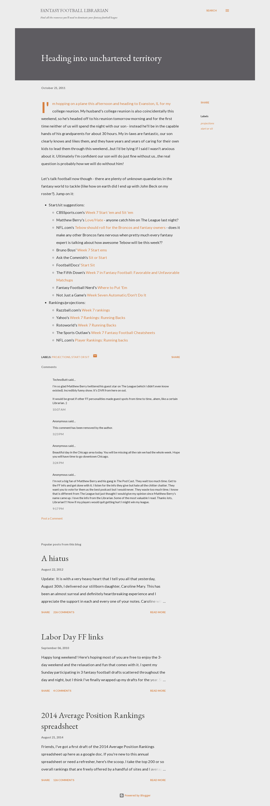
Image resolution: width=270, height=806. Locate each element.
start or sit (207, 128)
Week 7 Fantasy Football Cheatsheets (123, 332)
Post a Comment (52, 518)
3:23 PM (58, 434)
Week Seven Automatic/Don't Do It (116, 295)
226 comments (63, 612)
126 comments (63, 780)
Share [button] (205, 102)
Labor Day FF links (72, 636)
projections (207, 123)
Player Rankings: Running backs (101, 340)
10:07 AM (59, 409)
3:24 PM (58, 462)
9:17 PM (58, 508)
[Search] (211, 10)
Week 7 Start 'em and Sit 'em (109, 212)
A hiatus (54, 558)
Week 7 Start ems (92, 250)
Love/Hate (94, 220)
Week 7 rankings (96, 310)
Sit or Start (98, 257)
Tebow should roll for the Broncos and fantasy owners (120, 227)
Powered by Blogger (135, 795)
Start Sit (88, 265)
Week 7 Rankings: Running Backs (97, 317)
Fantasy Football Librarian (74, 10)
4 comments (62, 690)
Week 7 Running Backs (97, 325)
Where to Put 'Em (112, 287)
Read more (158, 612)
